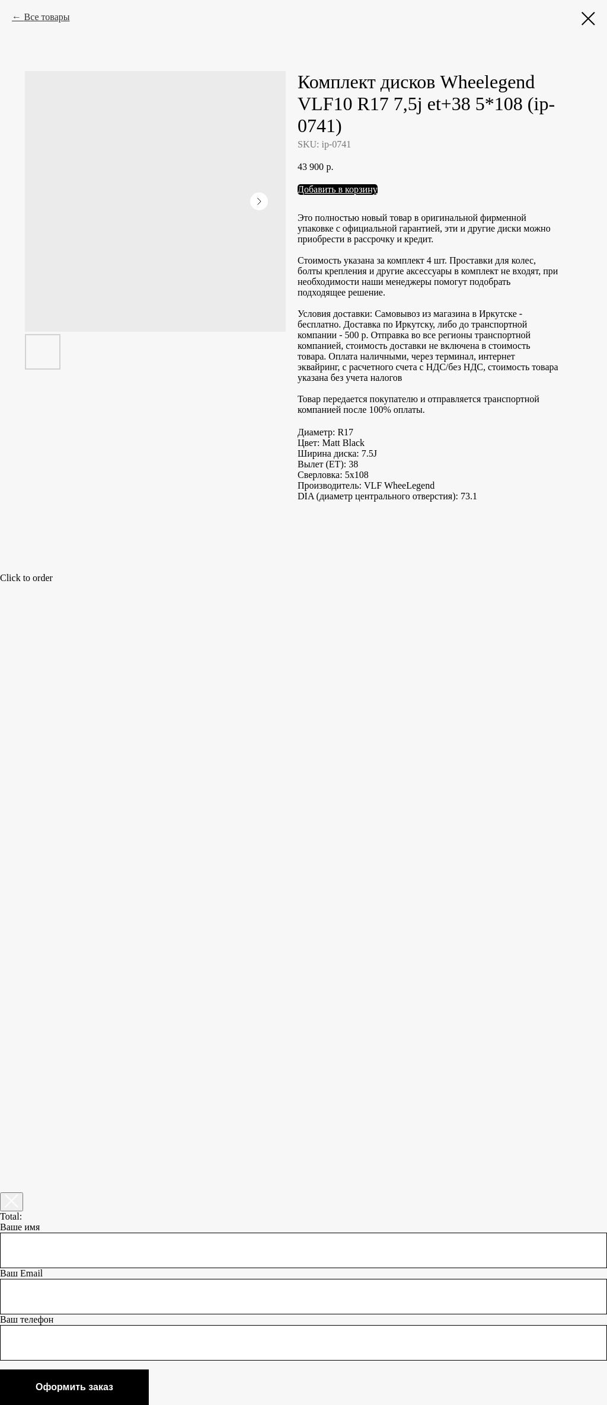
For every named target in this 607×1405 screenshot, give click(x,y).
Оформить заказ (74, 1387)
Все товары (46, 17)
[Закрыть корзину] (11, 1201)
